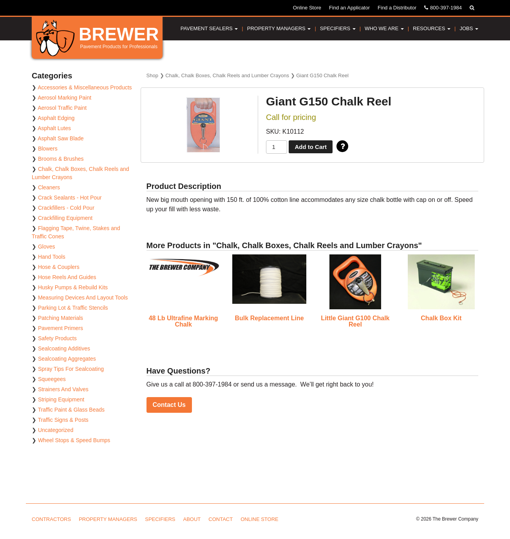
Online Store (307, 8)
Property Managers (279, 28)
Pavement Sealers (209, 28)
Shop (152, 75)
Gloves (46, 246)
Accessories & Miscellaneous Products (85, 87)
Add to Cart (311, 146)
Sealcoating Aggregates (67, 359)
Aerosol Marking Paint (64, 97)
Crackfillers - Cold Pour (66, 208)
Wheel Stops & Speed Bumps (74, 440)
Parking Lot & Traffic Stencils (73, 308)
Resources (431, 28)
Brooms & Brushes (61, 159)
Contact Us (169, 404)
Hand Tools (51, 257)
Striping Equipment (61, 399)
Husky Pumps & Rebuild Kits (73, 287)
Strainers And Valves (63, 389)
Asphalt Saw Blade (61, 138)
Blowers (48, 148)
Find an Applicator (349, 8)
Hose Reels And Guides (67, 277)
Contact (220, 519)
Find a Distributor (397, 8)
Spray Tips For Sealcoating (71, 369)
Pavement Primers (60, 328)
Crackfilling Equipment (65, 218)
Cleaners (49, 187)
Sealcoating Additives (64, 348)
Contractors (51, 519)
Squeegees (52, 379)
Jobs (468, 28)
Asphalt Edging (56, 118)
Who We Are (384, 28)
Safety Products (57, 338)
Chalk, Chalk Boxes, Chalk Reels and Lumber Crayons (227, 75)
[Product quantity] (276, 147)
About (192, 519)
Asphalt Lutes (54, 128)
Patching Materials (60, 318)
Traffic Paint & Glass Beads (71, 410)
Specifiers (338, 28)
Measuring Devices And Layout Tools (83, 297)
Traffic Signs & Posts (63, 420)
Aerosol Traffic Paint (62, 108)
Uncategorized (55, 430)
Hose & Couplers (59, 267)
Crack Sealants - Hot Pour (70, 197)
